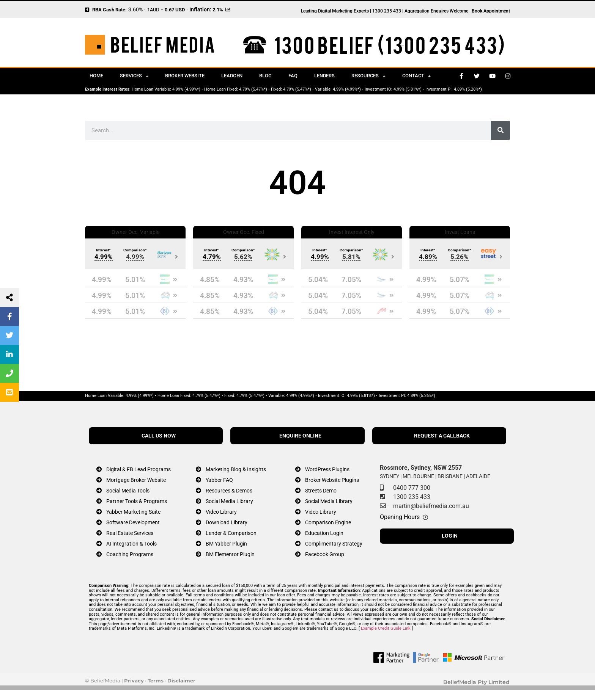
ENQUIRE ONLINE (300, 436)
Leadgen (231, 75)
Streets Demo (321, 491)
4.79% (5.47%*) (253, 89)
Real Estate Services (129, 533)
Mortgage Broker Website (136, 480)
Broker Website (185, 75)
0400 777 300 (411, 487)
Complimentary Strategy (333, 544)
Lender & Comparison (231, 533)
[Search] (500, 130)
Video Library (221, 512)
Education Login (324, 533)
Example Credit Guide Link (386, 628)
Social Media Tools (128, 491)
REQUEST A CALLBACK (442, 436)
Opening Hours (400, 517)
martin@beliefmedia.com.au (431, 506)
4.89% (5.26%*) (468, 89)
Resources (368, 76)
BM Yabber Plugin (226, 544)
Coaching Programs (129, 554)
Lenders (324, 75)
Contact (416, 76)
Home (96, 75)
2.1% (217, 10)
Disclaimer (181, 680)
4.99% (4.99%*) (186, 89)
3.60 (133, 9)
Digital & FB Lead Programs (138, 469)
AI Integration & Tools (131, 544)
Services (134, 76)
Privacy (134, 680)
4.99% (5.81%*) (408, 89)
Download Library (226, 522)
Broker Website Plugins (332, 480)
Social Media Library (229, 501)
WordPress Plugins (327, 469)
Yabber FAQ (219, 480)
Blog (265, 75)
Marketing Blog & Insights (236, 469)
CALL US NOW (159, 436)
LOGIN (450, 536)
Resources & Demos (229, 491)
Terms (156, 680)
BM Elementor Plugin (230, 554)
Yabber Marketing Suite (133, 512)
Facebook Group (324, 554)
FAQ (293, 75)
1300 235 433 (411, 496)
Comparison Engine (328, 522)
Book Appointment (491, 11)
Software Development (133, 522)
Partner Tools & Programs (136, 501)
